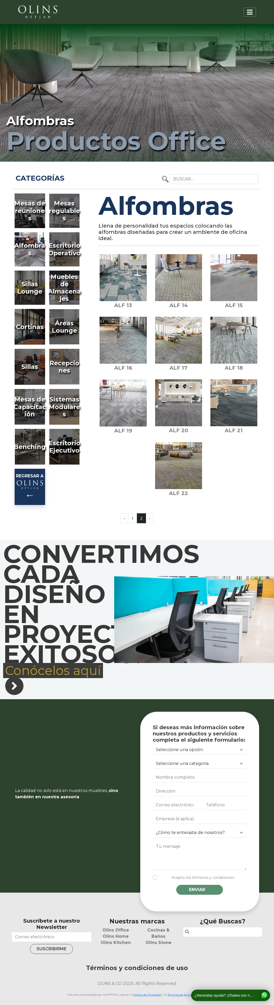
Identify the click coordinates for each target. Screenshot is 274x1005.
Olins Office (115, 930)
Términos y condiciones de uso (137, 968)
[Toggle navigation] (249, 12)
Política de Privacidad (147, 994)
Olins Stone (158, 942)
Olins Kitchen (116, 942)
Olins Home (116, 936)
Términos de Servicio (180, 994)
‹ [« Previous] (124, 518)
